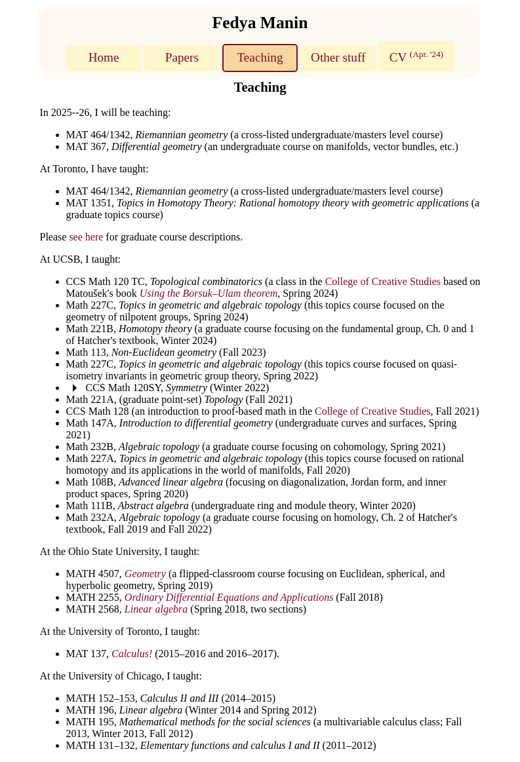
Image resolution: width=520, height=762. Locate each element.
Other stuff (338, 57)
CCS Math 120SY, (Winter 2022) (178, 387)
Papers (182, 57)
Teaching (260, 57)
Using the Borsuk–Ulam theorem (209, 293)
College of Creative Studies (383, 281)
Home (104, 57)
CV (416, 56)
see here (86, 236)
